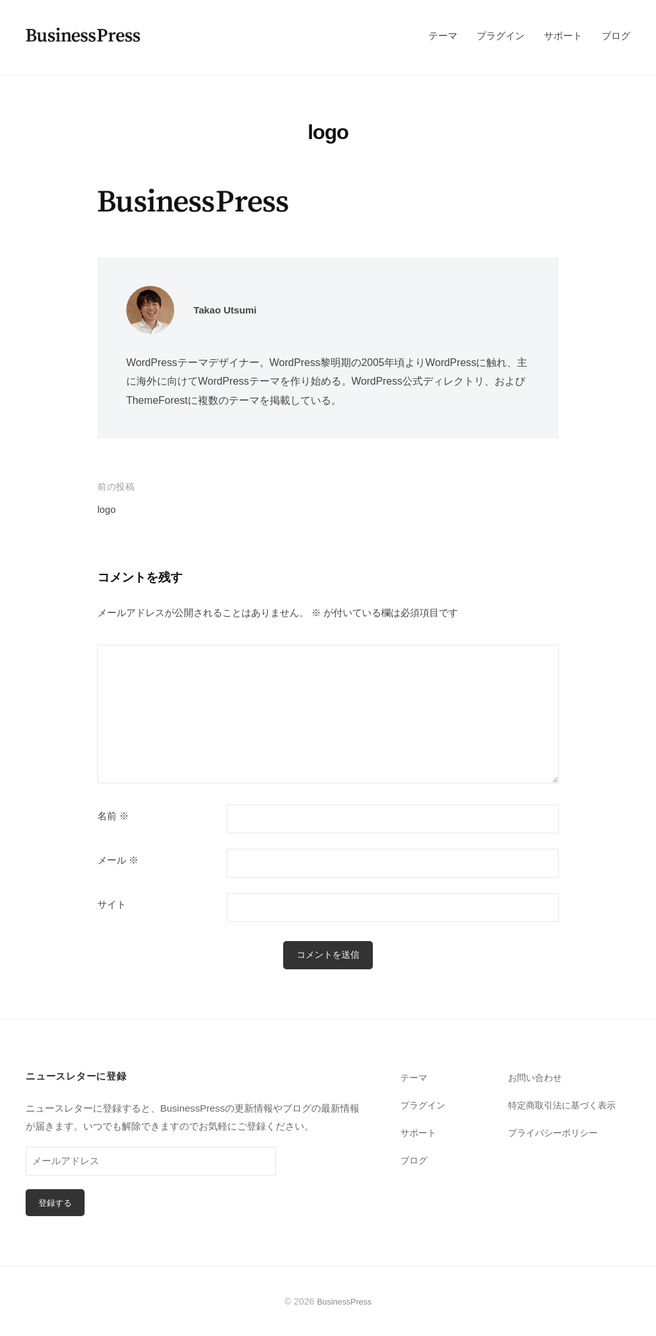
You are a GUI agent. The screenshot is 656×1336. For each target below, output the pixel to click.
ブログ (616, 35)
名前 (113, 816)
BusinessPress (344, 1303)
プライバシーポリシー (556, 1133)
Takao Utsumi (228, 310)
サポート (563, 35)
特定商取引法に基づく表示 (565, 1105)
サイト (111, 904)
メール (117, 860)
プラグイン (501, 35)
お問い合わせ (537, 1078)
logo (107, 509)
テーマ (443, 35)
